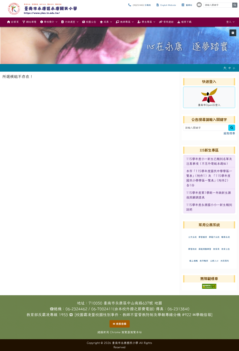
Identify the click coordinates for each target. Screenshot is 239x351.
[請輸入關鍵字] (218, 5)
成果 (106, 22)
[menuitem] (209, 161)
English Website (168, 5)
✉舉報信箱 (202, 315)
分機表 (148, 5)
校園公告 (89, 22)
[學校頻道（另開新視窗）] (199, 4)
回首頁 (13, 22)
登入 (230, 22)
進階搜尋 (229, 133)
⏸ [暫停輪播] (232, 33)
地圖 (158, 303)
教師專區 (124, 22)
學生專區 (146, 22)
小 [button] (234, 68)
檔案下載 (184, 22)
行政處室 (69, 22)
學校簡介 (48, 22)
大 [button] (225, 67)
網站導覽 (29, 22)
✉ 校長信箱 (119, 324)
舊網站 (189, 5)
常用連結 (166, 22)
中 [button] (229, 68)
